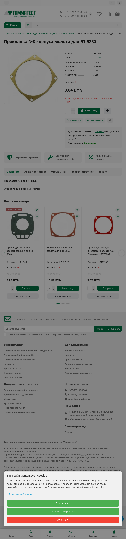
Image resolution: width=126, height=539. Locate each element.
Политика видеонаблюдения (19, 359)
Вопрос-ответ (82, 171)
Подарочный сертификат (78, 364)
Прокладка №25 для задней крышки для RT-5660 (20, 251)
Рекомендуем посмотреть (78, 372)
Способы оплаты (13, 377)
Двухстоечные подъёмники (18, 394)
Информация (13, 345)
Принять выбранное (63, 511)
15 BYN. (99, 131)
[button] (4, 253)
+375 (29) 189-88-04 (73, 16)
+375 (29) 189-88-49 (73, 12)
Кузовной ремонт (13, 403)
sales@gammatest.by (79, 398)
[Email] (49, 329)
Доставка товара (13, 368)
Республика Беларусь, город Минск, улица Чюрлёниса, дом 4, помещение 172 (90, 413)
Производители (73, 359)
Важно (102, 171)
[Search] (77, 25)
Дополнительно (76, 345)
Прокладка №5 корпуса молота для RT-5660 (60, 249)
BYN (112, 2)
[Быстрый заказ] (107, 111)
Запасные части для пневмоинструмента (39, 33)
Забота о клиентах (75, 350)
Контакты (9, 364)
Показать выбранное (21, 494)
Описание (13, 171)
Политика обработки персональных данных (28, 350)
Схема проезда (75, 426)
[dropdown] (6, 3)
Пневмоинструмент (14, 407)
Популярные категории (21, 384)
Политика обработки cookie (19, 355)
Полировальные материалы (19, 412)
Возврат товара (12, 372)
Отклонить (63, 519)
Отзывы (58, 171)
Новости (69, 355)
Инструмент (10, 398)
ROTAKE (97, 57)
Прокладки (68, 33)
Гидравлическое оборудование (21, 390)
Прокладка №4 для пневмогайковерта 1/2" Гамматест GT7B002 (101, 251)
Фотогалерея (72, 368)
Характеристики (35, 171)
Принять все (63, 503)
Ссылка (69, 432)
